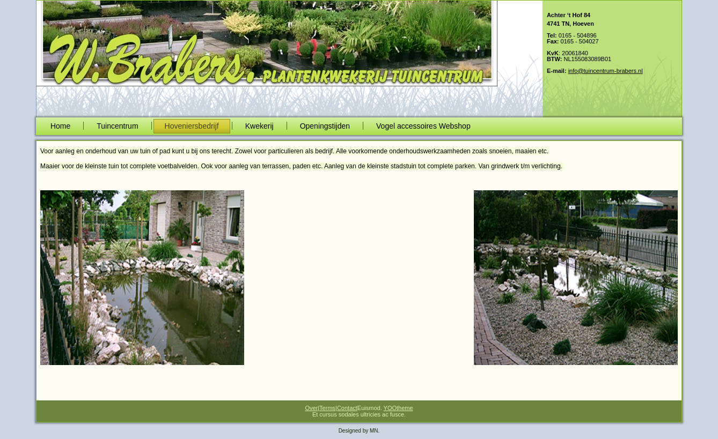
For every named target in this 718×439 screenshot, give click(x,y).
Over (311, 408)
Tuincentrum (117, 126)
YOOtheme (398, 408)
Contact (347, 408)
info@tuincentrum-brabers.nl (605, 71)
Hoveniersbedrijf (192, 126)
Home (60, 126)
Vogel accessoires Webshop (423, 126)
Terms (327, 408)
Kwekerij (259, 126)
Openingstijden (325, 126)
